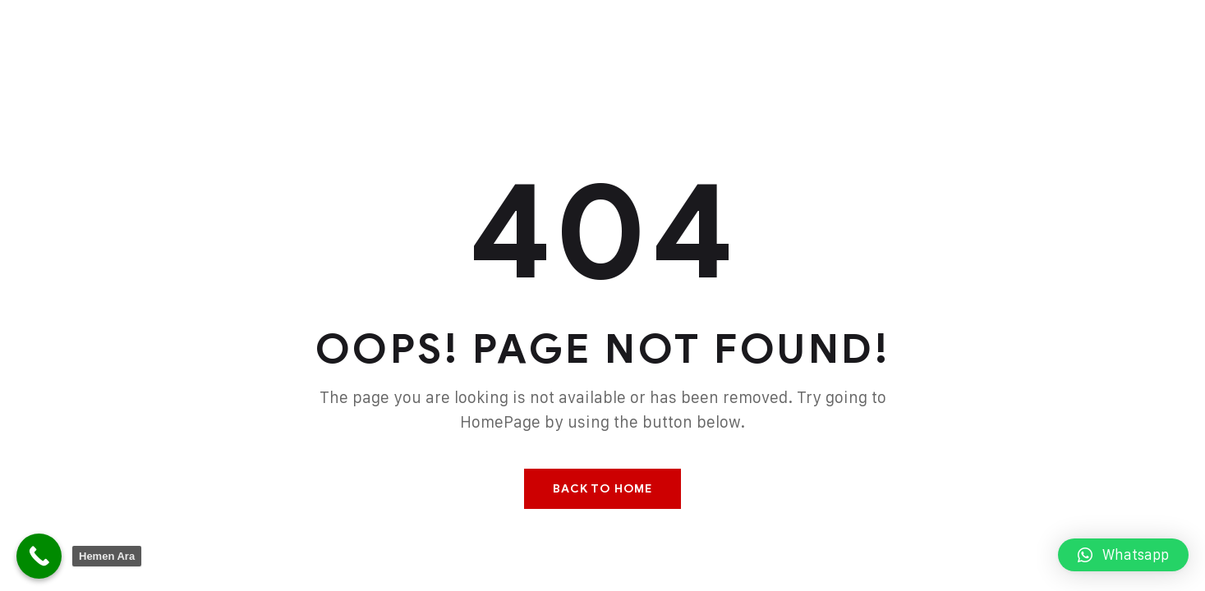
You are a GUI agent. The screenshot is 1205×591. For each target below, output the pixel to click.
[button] (1123, 554)
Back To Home (602, 489)
